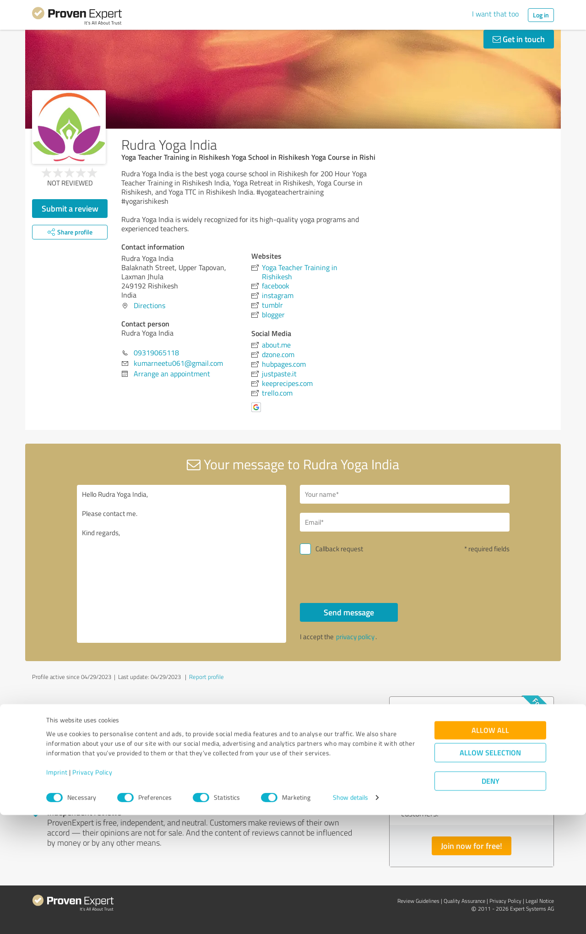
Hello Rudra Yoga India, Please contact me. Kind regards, (182, 564)
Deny (490, 900)
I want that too (495, 14)
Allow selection (490, 871)
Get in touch (519, 39)
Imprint (57, 891)
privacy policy (355, 636)
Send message (349, 612)
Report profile (206, 677)
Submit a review (70, 208)
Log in (541, 15)
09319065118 (156, 353)
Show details (350, 916)
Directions (149, 305)
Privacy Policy (92, 891)
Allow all (490, 849)
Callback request (339, 549)
